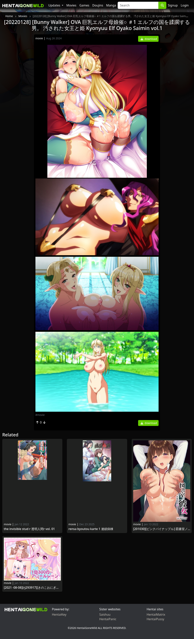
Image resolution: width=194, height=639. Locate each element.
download (149, 39)
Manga (111, 5)
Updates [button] (54, 5)
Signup (173, 5)
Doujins (97, 5)
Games (84, 5)
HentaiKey (59, 614)
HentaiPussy (155, 619)
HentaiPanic (107, 619)
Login (185, 5)
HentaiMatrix (156, 614)
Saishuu (104, 614)
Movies (71, 5)
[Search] (138, 5)
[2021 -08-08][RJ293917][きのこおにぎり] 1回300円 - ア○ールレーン (32, 587)
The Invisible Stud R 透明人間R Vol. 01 (29, 529)
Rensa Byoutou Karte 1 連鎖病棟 (90, 529)
